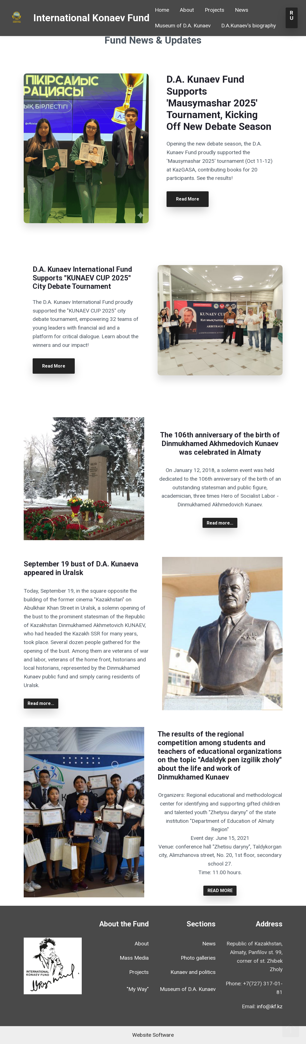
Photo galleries (198, 958)
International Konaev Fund (91, 18)
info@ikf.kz (270, 1006)
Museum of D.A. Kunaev (183, 25)
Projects (214, 10)
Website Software (153, 1035)
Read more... (220, 523)
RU (291, 18)
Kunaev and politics (193, 972)
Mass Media (134, 958)
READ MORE (220, 890)
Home (162, 10)
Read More (187, 199)
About (187, 10)
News (241, 10)
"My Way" (138, 989)
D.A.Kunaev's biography (248, 25)
